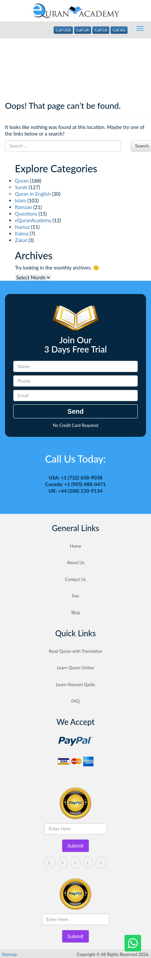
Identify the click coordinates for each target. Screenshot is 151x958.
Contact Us (75, 579)
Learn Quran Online (75, 667)
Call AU (119, 29)
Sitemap (9, 954)
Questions (26, 214)
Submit (75, 845)
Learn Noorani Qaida (75, 684)
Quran (21, 181)
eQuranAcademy (33, 220)
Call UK (82, 29)
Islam (20, 200)
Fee (75, 596)
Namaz (22, 227)
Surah (21, 187)
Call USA (63, 29)
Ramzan (23, 207)
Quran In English (33, 194)
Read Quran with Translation (75, 651)
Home (75, 546)
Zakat (21, 240)
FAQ (75, 701)
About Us (75, 562)
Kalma (21, 233)
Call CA (100, 29)
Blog (75, 612)
